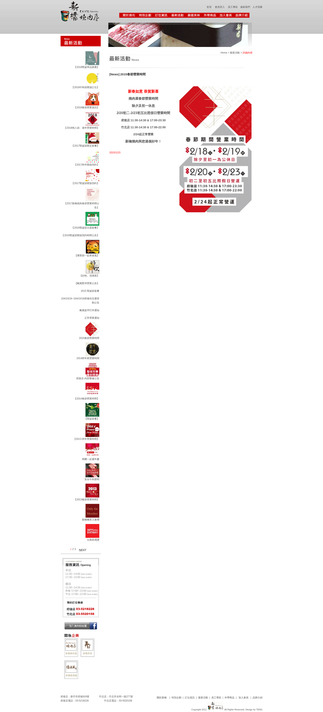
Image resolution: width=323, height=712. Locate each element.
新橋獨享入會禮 (90, 519)
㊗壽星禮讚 (93, 539)
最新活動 (235, 52)
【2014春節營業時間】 (86, 398)
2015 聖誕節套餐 (90, 290)
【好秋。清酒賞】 (89, 275)
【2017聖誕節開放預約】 (85, 183)
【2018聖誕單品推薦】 (86, 67)
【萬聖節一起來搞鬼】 (87, 255)
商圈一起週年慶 (90, 459)
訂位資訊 (190, 697)
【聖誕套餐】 (91, 418)
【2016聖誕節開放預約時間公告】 (80, 235)
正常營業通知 (91, 317)
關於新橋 (162, 697)
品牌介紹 (257, 697)
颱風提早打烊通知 (89, 310)
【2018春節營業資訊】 (86, 107)
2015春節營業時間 (89, 338)
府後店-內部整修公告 (87, 378)
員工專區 (233, 7)
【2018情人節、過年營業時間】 (81, 127)
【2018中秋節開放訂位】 (85, 87)
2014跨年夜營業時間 (87, 358)
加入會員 (243, 697)
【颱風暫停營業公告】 (87, 283)
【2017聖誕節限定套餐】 (85, 145)
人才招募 (257, 7)
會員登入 (220, 7)
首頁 (209, 7)
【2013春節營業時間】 (86, 499)
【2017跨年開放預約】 (86, 164)
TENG (259, 709)
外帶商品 (229, 697)
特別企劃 (176, 697)
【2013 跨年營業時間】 (86, 439)
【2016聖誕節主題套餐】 (85, 227)
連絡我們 (245, 7)
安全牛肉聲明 (91, 479)
